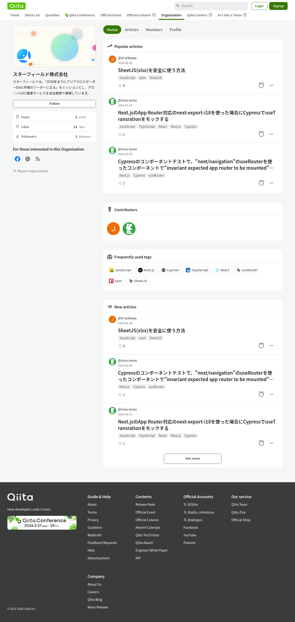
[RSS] (37, 159)
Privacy (93, 519)
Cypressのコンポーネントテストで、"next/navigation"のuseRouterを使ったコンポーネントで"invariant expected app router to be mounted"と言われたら (196, 164)
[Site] (27, 159)
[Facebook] (17, 159)
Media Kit (95, 535)
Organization (171, 15)
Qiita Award (144, 542)
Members (154, 29)
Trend (14, 15)
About (92, 504)
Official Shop (241, 519)
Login (259, 5)
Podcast (189, 542)
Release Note (145, 504)
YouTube (189, 535)
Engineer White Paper (152, 550)
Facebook (190, 527)
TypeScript (147, 126)
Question (52, 15)
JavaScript (127, 77)
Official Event (110, 15)
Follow (54, 103)
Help (91, 550)
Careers (93, 592)
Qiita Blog (95, 599)
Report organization (30, 171)
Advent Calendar (148, 527)
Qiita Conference (80, 15)
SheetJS (156, 77)
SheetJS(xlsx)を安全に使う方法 (151, 70)
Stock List (32, 15)
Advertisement (99, 558)
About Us (94, 584)
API (138, 558)
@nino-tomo (127, 100)
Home (112, 29)
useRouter (156, 175)
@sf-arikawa (127, 57)
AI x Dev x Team (232, 15)
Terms (92, 512)
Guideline (95, 527)
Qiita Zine (238, 512)
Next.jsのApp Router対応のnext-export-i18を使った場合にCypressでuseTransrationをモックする (197, 115)
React (163, 126)
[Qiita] (16, 6)
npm (142, 77)
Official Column (141, 15)
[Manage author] (271, 85)
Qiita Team (239, 504)
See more (192, 458)
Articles (131, 29)
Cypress (190, 126)
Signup (278, 5)
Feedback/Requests (102, 542)
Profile (175, 29)
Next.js (176, 126)
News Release (98, 607)
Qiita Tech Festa (147, 535)
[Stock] (261, 85)
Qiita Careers (199, 15)
